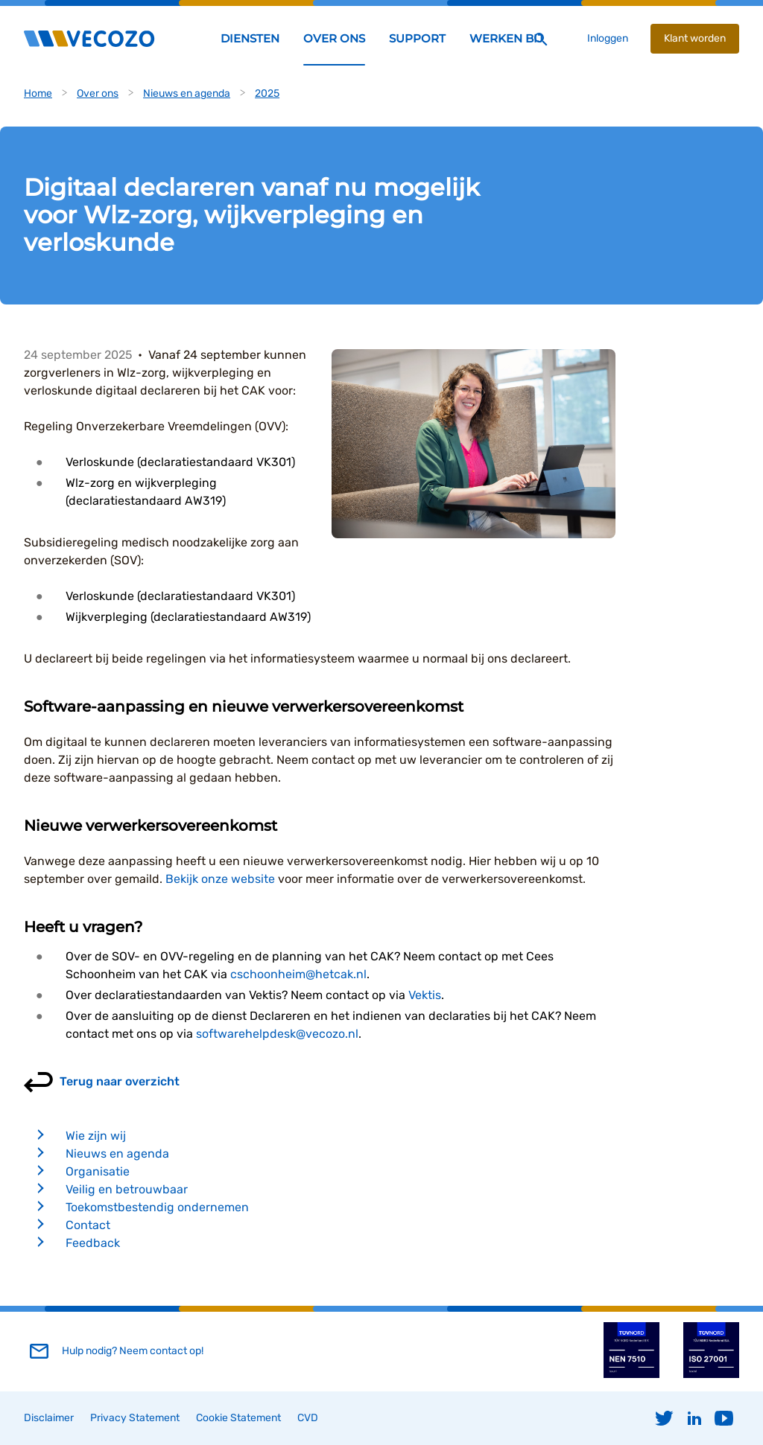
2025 (267, 93)
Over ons (97, 93)
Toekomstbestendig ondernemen (157, 1207)
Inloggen (607, 38)
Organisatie (98, 1171)
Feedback (93, 1243)
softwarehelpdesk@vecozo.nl (277, 1034)
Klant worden (695, 38)
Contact (88, 1225)
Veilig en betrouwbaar (127, 1189)
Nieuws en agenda (186, 93)
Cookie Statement (238, 1417)
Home (38, 93)
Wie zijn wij (96, 1136)
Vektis (424, 995)
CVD (307, 1417)
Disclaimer (49, 1417)
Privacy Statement (135, 1417)
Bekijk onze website (220, 879)
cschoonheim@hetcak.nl (298, 974)
